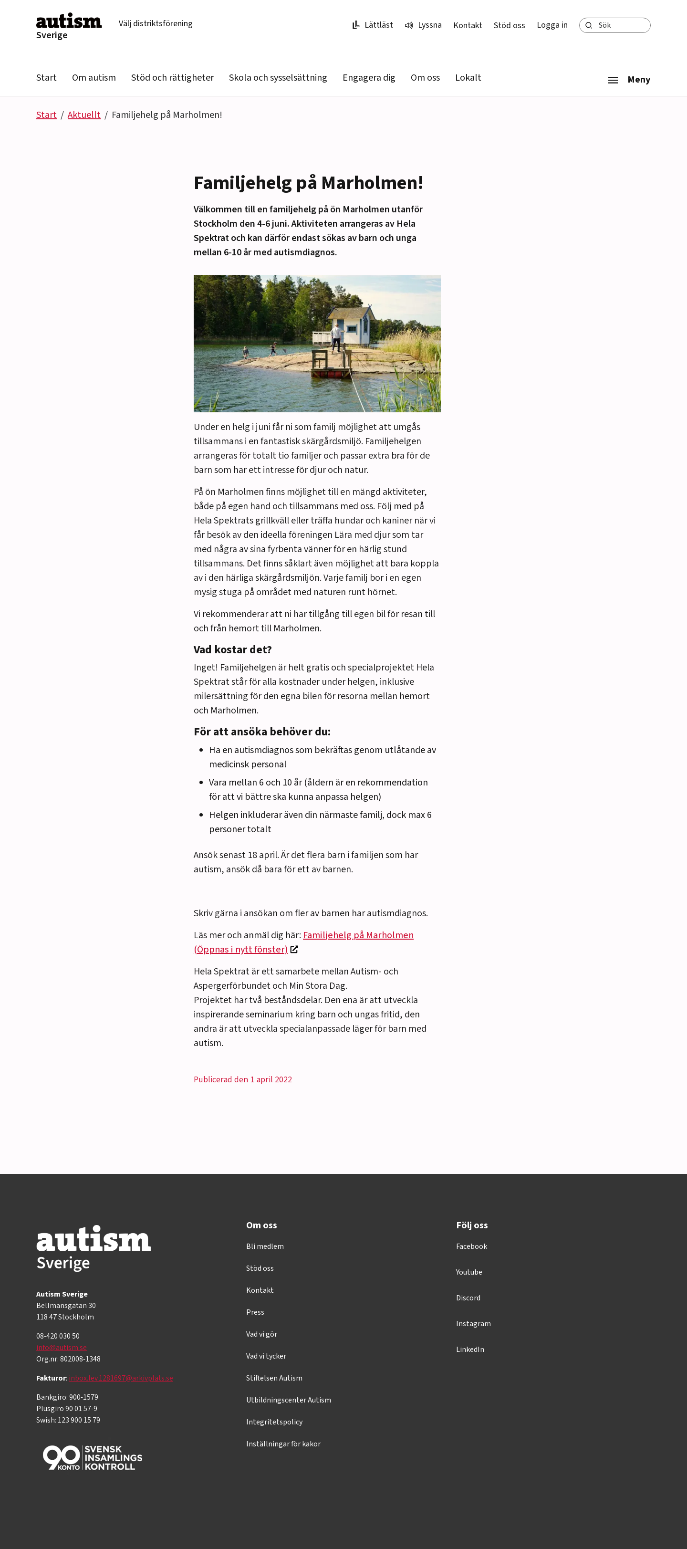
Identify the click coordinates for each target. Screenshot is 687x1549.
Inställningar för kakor (283, 1444)
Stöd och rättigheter (172, 77)
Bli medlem (265, 1246)
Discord (468, 1298)
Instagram (473, 1324)
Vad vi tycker (266, 1356)
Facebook (471, 1246)
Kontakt (467, 25)
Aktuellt (84, 115)
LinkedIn (470, 1349)
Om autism (94, 77)
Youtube (469, 1272)
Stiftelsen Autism (274, 1378)
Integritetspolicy (274, 1422)
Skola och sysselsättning (278, 77)
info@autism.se (61, 1347)
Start (46, 77)
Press (255, 1312)
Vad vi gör (261, 1334)
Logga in (552, 25)
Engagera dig (369, 77)
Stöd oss (509, 25)
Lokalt (468, 77)
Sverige (52, 35)
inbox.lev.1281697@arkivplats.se (121, 1378)
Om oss (425, 77)
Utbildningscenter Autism (288, 1400)
